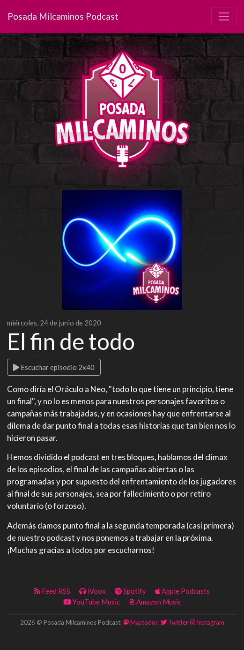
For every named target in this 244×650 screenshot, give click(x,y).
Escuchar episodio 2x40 (54, 367)
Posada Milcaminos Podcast (62, 16)
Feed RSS (52, 591)
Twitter (174, 622)
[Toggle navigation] (224, 16)
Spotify (130, 591)
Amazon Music (155, 601)
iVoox (92, 591)
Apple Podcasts (182, 591)
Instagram (207, 622)
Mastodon (141, 622)
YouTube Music (91, 601)
